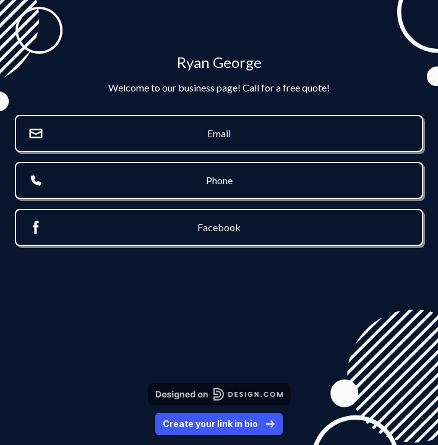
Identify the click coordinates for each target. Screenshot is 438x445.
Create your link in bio (219, 423)
